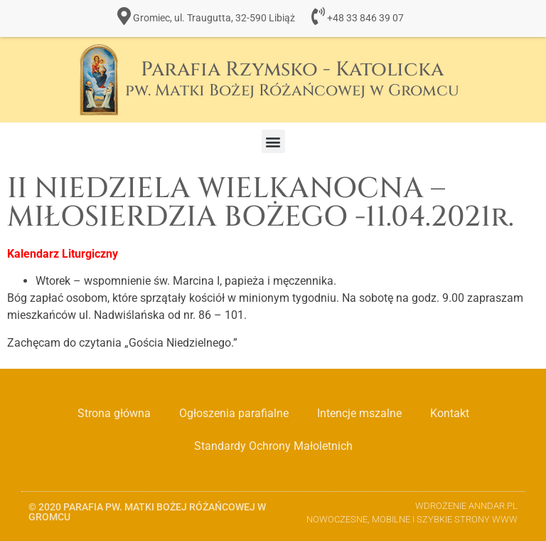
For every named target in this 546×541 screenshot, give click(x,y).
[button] (273, 141)
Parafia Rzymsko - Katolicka (292, 78)
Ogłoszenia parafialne (234, 413)
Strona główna (114, 413)
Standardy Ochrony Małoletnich (273, 446)
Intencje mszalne (359, 413)
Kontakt (449, 413)
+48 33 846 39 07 (365, 18)
